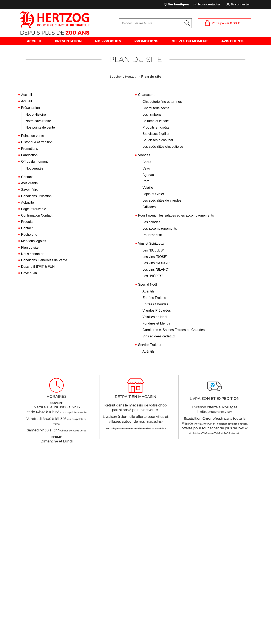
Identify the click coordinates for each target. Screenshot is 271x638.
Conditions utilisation (36, 196)
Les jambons (151, 114)
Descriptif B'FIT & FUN (38, 266)
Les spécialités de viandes (161, 200)
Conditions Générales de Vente (44, 260)
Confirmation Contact (36, 215)
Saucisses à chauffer (157, 140)
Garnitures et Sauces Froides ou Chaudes (173, 330)
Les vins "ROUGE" (156, 263)
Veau (146, 168)
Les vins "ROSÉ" (154, 257)
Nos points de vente (40, 127)
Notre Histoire (36, 114)
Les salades (151, 222)
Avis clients (29, 183)
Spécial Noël (147, 284)
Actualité (27, 202)
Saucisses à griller (156, 133)
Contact (27, 177)
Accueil (26, 95)
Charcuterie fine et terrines (162, 101)
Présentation (30, 107)
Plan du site (30, 247)
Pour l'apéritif (152, 235)
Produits (27, 221)
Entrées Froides (154, 298)
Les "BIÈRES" (152, 276)
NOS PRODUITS (108, 41)
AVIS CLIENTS (232, 41)
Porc (145, 181)
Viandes (144, 155)
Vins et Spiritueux (151, 243)
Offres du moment (34, 161)
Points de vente (32, 136)
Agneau (148, 175)
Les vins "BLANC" (155, 269)
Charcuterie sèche (156, 108)
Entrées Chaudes (155, 304)
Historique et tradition (37, 142)
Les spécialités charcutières (162, 146)
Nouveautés (34, 168)
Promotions (29, 148)
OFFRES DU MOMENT (190, 41)
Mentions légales (33, 241)
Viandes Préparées (156, 310)
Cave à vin (29, 273)
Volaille (147, 187)
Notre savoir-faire (38, 121)
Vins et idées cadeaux (158, 336)
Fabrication (29, 155)
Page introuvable (33, 209)
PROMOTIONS (146, 41)
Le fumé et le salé (155, 121)
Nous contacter (209, 4)
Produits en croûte (156, 127)
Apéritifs (148, 291)
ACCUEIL (34, 41)
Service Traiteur (149, 345)
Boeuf (146, 162)
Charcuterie (146, 95)
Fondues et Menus (156, 323)
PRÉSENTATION (68, 41)
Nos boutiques (178, 4)
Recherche (29, 234)
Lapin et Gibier (153, 194)
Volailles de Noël (154, 317)
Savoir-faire (29, 189)
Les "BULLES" (153, 250)
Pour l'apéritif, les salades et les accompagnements (176, 215)
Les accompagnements (159, 228)
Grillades (149, 207)
